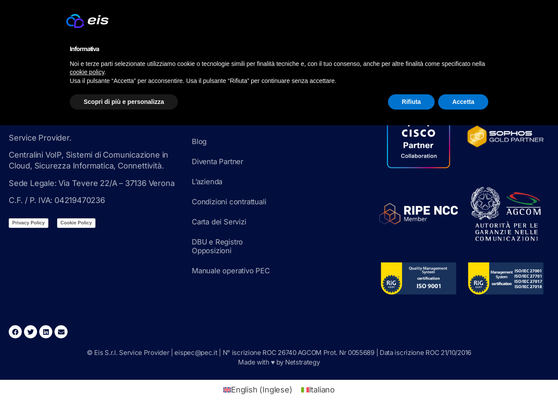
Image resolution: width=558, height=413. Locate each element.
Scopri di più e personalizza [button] (124, 101)
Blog (200, 141)
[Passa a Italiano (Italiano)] (318, 389)
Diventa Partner (220, 161)
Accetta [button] (463, 101)
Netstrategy (302, 362)
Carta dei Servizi (222, 221)
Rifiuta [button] (411, 101)
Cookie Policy (76, 222)
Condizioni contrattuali (232, 201)
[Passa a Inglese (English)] (258, 389)
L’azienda (209, 181)
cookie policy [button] (87, 72)
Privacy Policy (28, 222)
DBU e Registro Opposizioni (220, 246)
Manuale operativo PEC (234, 270)
